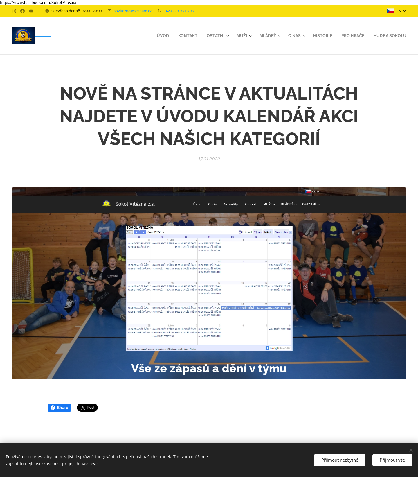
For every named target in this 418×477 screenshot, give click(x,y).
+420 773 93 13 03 (179, 10)
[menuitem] (155, 35)
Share (59, 407)
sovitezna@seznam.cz (133, 10)
